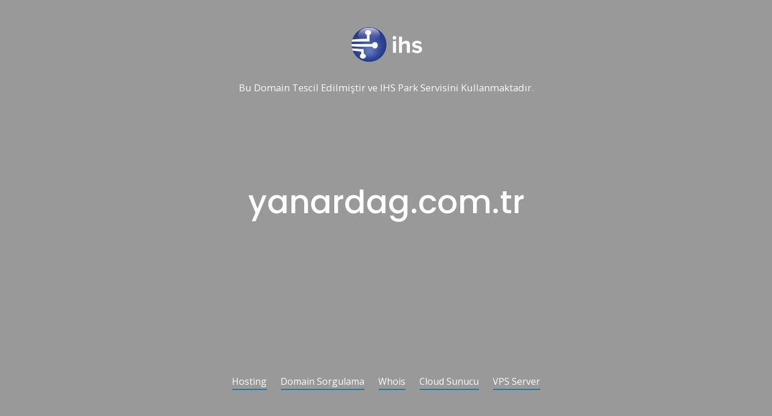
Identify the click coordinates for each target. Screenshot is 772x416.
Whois (391, 382)
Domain (272, 88)
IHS (388, 88)
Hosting (249, 382)
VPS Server (516, 382)
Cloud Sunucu (449, 382)
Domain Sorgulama (322, 382)
